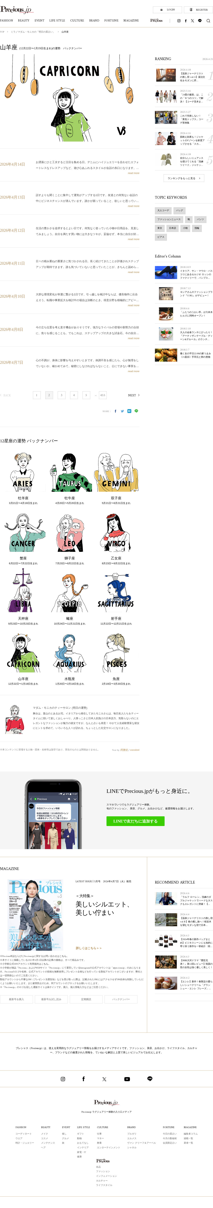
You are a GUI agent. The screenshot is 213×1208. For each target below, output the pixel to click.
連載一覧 (188, 1139)
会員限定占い (170, 1143)
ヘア (43, 1148)
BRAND (131, 1127)
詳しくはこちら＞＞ (89, 948)
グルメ (65, 1139)
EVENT (66, 1127)
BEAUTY (45, 1127)
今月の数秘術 (170, 1139)
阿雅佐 (124, 749)
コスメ (44, 1139)
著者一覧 (188, 1143)
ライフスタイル (104, 1185)
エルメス (132, 1139)
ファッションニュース (169, 220)
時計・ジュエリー (24, 1143)
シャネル (132, 1148)
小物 (185, 228)
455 (102, 395)
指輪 (197, 228)
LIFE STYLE (83, 1127)
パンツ (200, 220)
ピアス (160, 237)
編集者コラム (191, 1134)
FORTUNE (168, 1127)
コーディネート (23, 1134)
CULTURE (102, 1127)
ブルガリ (132, 1134)
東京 (159, 228)
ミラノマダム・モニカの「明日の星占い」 (33, 32)
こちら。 (64, 956)
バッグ (179, 211)
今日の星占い (170, 1134)
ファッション (103, 1172)
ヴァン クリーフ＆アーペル (141, 1143)
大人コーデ (163, 211)
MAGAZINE (190, 1127)
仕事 (99, 1134)
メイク (44, 1134)
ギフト (80, 1134)
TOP (2, 32)
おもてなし (83, 1143)
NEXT (132, 395)
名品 (98, 1167)
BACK (7, 395)
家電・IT (81, 1152)
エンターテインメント (108, 1148)
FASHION (20, 1127)
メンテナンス (48, 1143)
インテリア (83, 1148)
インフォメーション (106, 1176)
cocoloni (134, 749)
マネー (100, 1139)
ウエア (18, 1139)
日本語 (172, 228)
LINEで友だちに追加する (135, 821)
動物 (79, 1139)
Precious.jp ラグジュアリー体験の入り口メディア (107, 1112)
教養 (99, 1143)
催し (64, 1134)
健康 (79, 1157)
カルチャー (102, 1181)
